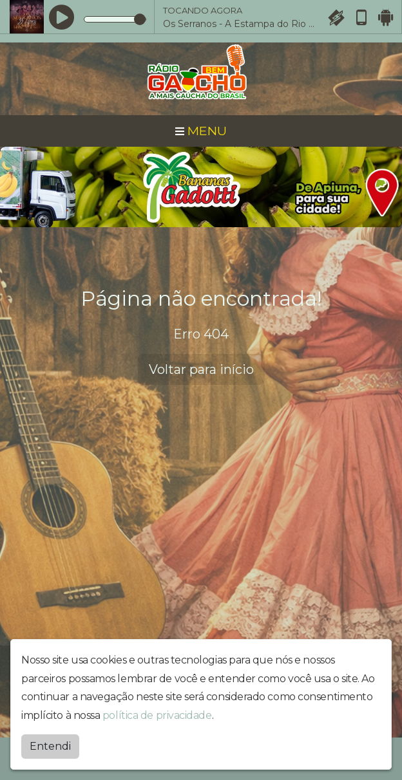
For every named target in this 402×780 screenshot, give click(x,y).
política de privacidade (157, 715)
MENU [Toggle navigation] (201, 130)
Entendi (50, 746)
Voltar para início (201, 369)
